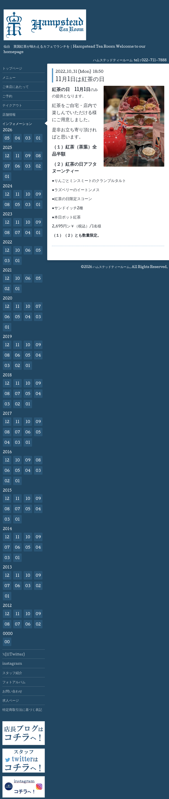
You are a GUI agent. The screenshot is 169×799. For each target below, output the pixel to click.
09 (27, 155)
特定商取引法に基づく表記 (22, 709)
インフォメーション (17, 123)
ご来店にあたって (15, 86)
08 (38, 155)
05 (7, 138)
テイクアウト (12, 105)
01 (38, 138)
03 (27, 138)
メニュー (9, 77)
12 (7, 155)
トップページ (12, 68)
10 (27, 194)
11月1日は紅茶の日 (80, 78)
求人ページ (10, 700)
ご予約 (7, 96)
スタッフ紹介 (12, 673)
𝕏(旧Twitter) (13, 654)
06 (17, 166)
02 (38, 166)
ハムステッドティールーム (111, 267)
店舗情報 (9, 114)
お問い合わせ (12, 691)
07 (7, 166)
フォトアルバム (13, 682)
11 (17, 155)
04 (17, 138)
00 (7, 641)
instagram (12, 663)
